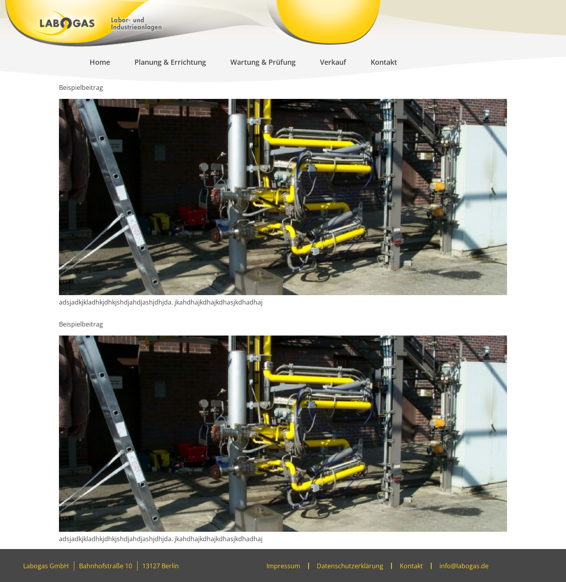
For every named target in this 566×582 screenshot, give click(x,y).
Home (100, 62)
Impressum (283, 566)
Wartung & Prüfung (263, 62)
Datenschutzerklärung (350, 566)
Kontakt (384, 62)
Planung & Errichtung (170, 62)
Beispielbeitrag (81, 87)
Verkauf (333, 62)
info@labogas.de (464, 566)
